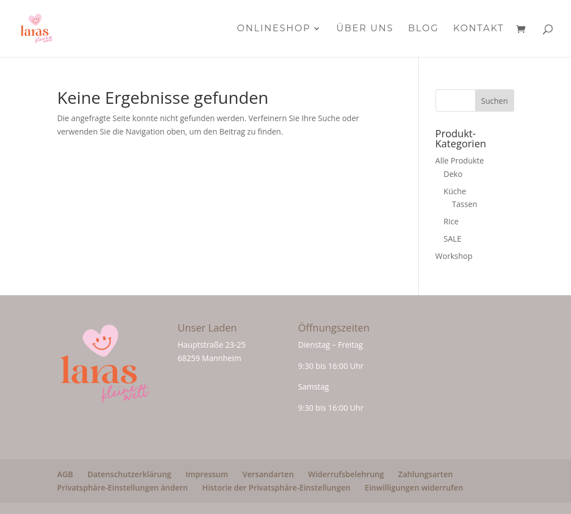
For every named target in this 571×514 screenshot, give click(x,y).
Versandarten (268, 474)
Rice (451, 221)
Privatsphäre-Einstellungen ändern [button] (122, 487)
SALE (453, 238)
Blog (423, 29)
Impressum (207, 474)
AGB (65, 474)
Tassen (464, 204)
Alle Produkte (459, 160)
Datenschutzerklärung (129, 474)
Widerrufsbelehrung (346, 474)
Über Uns (365, 29)
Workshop (454, 256)
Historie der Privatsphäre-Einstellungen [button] (276, 487)
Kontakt (478, 29)
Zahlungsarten (425, 474)
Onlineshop (274, 29)
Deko (453, 174)
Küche (455, 191)
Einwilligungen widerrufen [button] (414, 487)
